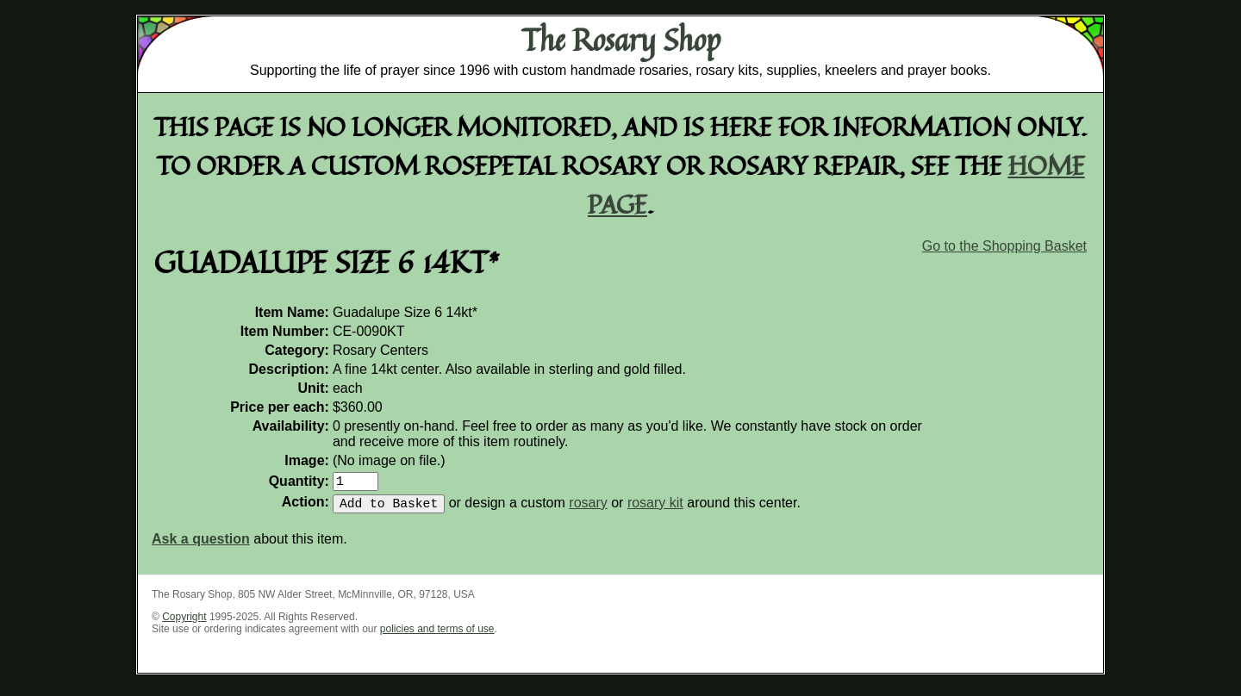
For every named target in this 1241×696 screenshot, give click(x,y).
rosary (588, 509)
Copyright (184, 624)
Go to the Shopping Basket (1004, 246)
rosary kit (655, 509)
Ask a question (201, 545)
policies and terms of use (437, 636)
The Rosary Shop (620, 39)
